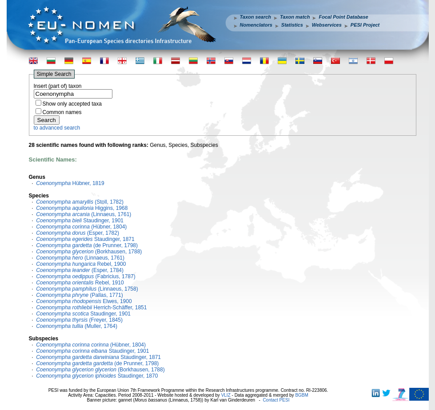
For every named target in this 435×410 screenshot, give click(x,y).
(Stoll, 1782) (80, 202)
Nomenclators (256, 25)
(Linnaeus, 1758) (87, 289)
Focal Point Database (343, 17)
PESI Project (365, 25)
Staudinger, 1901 (80, 220)
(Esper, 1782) (77, 233)
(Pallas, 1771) (79, 295)
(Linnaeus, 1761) (83, 214)
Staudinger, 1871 (85, 239)
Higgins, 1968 (82, 208)
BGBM (301, 395)
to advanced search (57, 128)
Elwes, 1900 (84, 301)
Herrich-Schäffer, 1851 (91, 307)
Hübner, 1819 (70, 183)
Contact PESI (276, 400)
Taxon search (255, 17)
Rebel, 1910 (80, 283)
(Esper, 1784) (80, 270)
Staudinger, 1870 (97, 376)
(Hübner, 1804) (81, 227)
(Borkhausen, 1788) (89, 251)
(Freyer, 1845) (79, 320)
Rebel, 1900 (81, 264)
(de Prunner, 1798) (87, 245)
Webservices (327, 25)
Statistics (292, 25)
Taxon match (295, 17)
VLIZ (226, 395)
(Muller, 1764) (76, 326)
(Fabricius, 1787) (85, 276)
